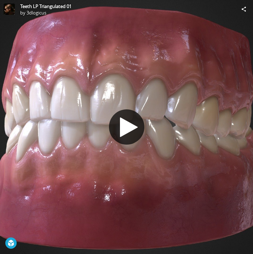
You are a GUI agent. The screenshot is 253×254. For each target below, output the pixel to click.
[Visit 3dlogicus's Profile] (9, 9)
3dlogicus (36, 13)
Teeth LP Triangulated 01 (45, 6)
